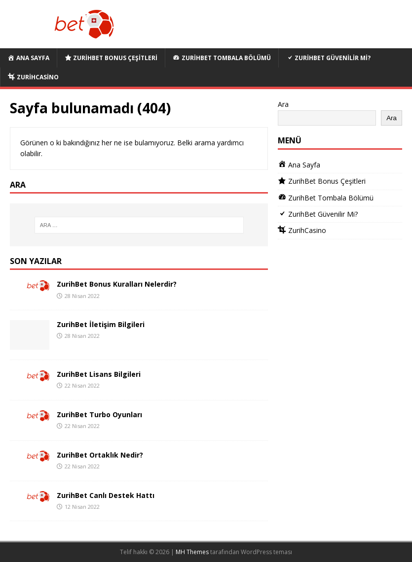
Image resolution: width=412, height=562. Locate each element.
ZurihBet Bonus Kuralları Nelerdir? (117, 284)
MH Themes (192, 552)
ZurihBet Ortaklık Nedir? (100, 455)
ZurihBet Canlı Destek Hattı (105, 495)
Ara (283, 104)
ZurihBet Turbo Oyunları (99, 414)
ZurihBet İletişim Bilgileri (101, 324)
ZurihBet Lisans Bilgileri (99, 374)
